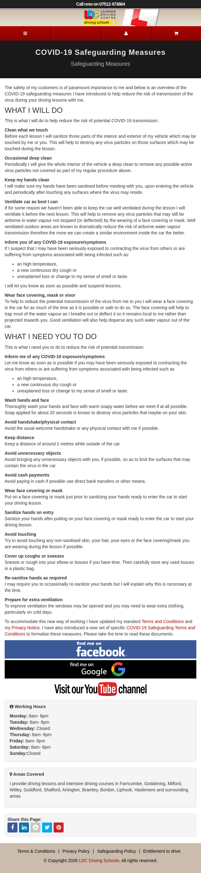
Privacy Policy (76, 851)
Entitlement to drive (162, 851)
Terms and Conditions (162, 621)
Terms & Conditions (36, 851)
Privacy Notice (26, 627)
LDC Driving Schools (99, 860)
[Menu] (25, 33)
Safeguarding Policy (116, 851)
